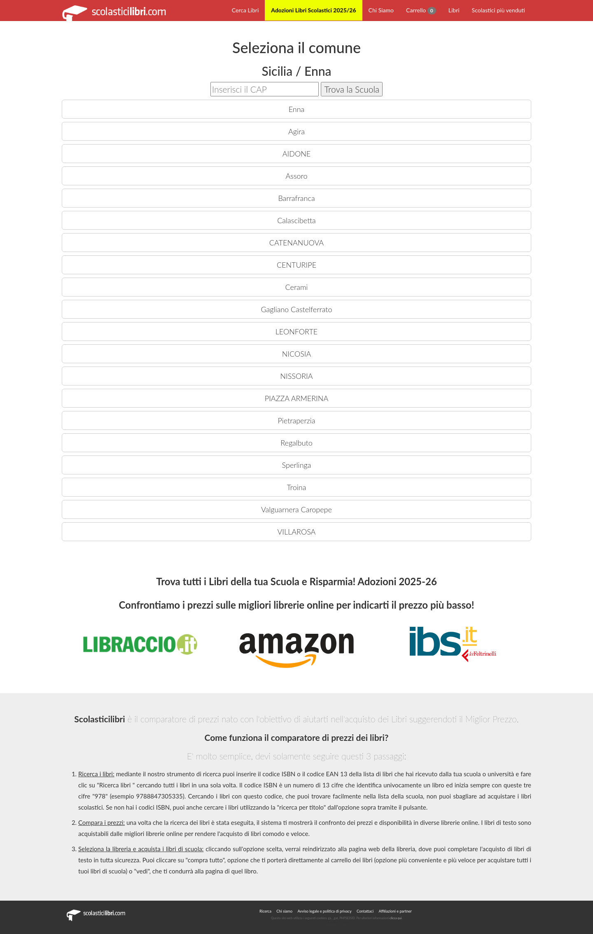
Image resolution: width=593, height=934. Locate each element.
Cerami (296, 287)
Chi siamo (284, 911)
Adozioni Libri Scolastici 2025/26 (313, 10)
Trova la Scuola (351, 89)
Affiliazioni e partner (394, 911)
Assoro (296, 175)
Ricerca (265, 911)
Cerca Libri (245, 10)
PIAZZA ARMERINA (296, 398)
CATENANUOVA (296, 242)
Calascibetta (296, 220)
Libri (454, 10)
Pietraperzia (296, 420)
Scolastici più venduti (498, 10)
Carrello (421, 10)
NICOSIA (296, 353)
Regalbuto (296, 442)
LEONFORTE (296, 331)
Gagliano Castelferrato (296, 309)
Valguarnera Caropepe (296, 509)
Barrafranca (296, 198)
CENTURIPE (296, 264)
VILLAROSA (297, 531)
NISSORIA (296, 376)
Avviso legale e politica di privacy (325, 911)
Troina (296, 487)
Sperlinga (296, 464)
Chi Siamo (381, 10)
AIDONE (296, 153)
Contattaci (365, 911)
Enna (297, 109)
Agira (296, 131)
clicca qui (396, 918)
